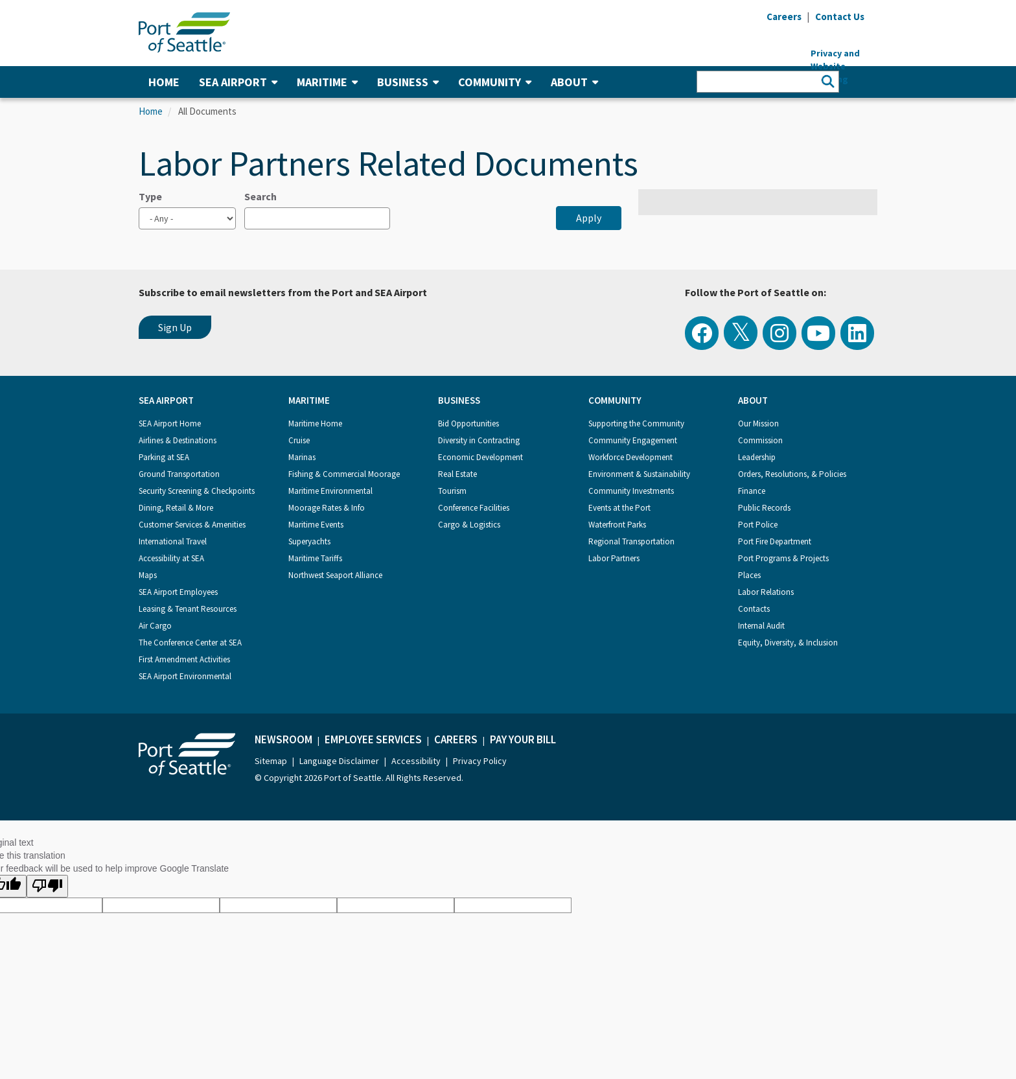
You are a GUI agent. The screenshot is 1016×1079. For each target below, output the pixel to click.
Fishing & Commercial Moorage (344, 474)
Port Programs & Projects (783, 558)
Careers (456, 739)
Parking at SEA (164, 457)
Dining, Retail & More (176, 507)
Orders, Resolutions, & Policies (792, 474)
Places (749, 575)
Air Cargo (155, 625)
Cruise (299, 440)
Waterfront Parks (617, 524)
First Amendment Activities (184, 659)
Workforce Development (630, 457)
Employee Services (373, 739)
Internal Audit (761, 625)
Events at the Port (619, 507)
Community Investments (631, 490)
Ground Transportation (179, 474)
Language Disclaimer (339, 761)
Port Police (758, 524)
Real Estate (457, 474)
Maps (148, 575)
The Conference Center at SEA (190, 642)
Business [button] (408, 82)
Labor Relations (766, 592)
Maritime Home (315, 423)
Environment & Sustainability (639, 474)
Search (260, 196)
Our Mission (758, 423)
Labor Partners (614, 558)
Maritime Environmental (330, 490)
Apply (588, 217)
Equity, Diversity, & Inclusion (788, 642)
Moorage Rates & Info (326, 507)
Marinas (302, 457)
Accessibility (416, 761)
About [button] (574, 82)
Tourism (452, 490)
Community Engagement (632, 440)
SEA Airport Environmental (185, 676)
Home (163, 82)
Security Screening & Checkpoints (197, 490)
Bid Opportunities (468, 423)
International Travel (173, 541)
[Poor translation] (47, 886)
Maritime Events (315, 524)
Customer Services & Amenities (192, 524)
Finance (751, 490)
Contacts (754, 608)
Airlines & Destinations (177, 440)
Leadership (757, 457)
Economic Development (480, 457)
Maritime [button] (327, 82)
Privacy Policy (480, 761)
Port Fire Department (774, 541)
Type (150, 196)
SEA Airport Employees (178, 592)
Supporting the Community (636, 423)
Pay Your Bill (523, 739)
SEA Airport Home (170, 423)
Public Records (764, 507)
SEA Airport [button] (238, 82)
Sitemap (271, 761)
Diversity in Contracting (479, 440)
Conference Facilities (473, 507)
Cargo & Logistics (469, 524)
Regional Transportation (631, 541)
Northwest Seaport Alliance (335, 575)
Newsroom (283, 739)
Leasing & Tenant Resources (188, 608)
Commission (760, 440)
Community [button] (494, 82)
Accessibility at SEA (171, 558)
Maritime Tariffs (315, 558)
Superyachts (309, 541)
